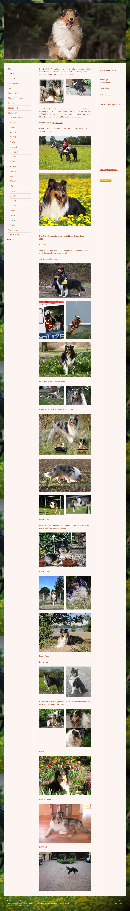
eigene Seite (58, 123)
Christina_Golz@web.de (110, 104)
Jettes (41, 239)
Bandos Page (44, 656)
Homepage (43, 244)
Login (121, 901)
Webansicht (119, 903)
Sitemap (23, 901)
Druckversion (13, 901)
